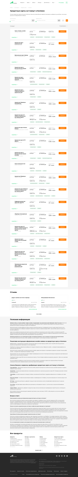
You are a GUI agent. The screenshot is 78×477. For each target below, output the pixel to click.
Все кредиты (13, 471)
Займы (34, 2)
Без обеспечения (13, 442)
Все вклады (49, 471)
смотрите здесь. (33, 462)
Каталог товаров (63, 471)
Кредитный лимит (39, 18)
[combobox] (63, 26)
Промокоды (56, 471)
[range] (22, 20)
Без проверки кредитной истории (16, 445)
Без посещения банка (58, 442)
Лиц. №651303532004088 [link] (21, 56)
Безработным (56, 446)
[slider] (22, 21)
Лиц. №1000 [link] (20, 44)
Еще (53, 2)
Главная (11, 7)
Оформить (62, 67)
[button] (61, 2)
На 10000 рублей (43, 439)
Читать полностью (33, 309)
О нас (23, 474)
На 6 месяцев (27, 445)
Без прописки (12, 446)
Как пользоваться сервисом (62, 474)
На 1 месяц (27, 438)
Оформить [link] (62, 31)
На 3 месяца (27, 441)
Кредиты (22, 2)
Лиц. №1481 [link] (20, 104)
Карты (29, 2)
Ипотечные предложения (31, 471)
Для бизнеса (47, 2)
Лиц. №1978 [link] (26, 129)
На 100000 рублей (43, 438)
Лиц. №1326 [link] (20, 80)
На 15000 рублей (43, 445)
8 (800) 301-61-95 (41, 463)
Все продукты (17, 7)
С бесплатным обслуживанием (59, 439)
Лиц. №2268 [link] (20, 142)
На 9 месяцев (27, 446)
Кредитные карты (23, 7)
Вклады (40, 2)
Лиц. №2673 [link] (19, 118)
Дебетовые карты (42, 471)
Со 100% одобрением (43, 442)
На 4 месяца (27, 442)
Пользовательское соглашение (32, 474)
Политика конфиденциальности (48, 474)
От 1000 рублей (42, 441)
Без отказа (56, 441)
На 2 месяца (27, 439)
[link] (57, 456)
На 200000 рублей (43, 446)
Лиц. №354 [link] (21, 69)
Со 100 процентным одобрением (16, 439)
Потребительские (13, 438)
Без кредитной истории (14, 441)
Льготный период (13, 18)
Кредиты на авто (20, 471)
